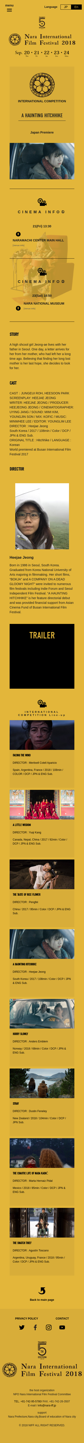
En (76, 7)
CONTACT (62, 1318)
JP (66, 7)
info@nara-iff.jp (47, 1405)
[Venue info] (18, 245)
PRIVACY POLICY (26, 1318)
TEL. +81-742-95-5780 (27, 1401)
